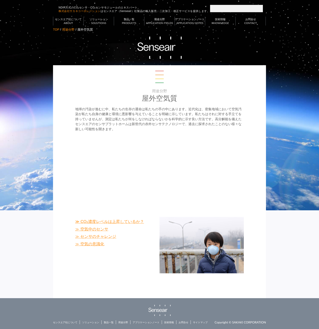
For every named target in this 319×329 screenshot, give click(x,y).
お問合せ (251, 21)
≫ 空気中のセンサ (91, 229)
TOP (56, 29)
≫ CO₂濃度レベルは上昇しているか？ (109, 221)
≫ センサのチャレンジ (95, 236)
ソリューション (99, 21)
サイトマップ (200, 322)
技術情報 (220, 21)
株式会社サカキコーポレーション (79, 11)
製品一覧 (129, 21)
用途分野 (159, 21)
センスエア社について (68, 21)
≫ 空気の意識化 (89, 244)
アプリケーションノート (190, 21)
